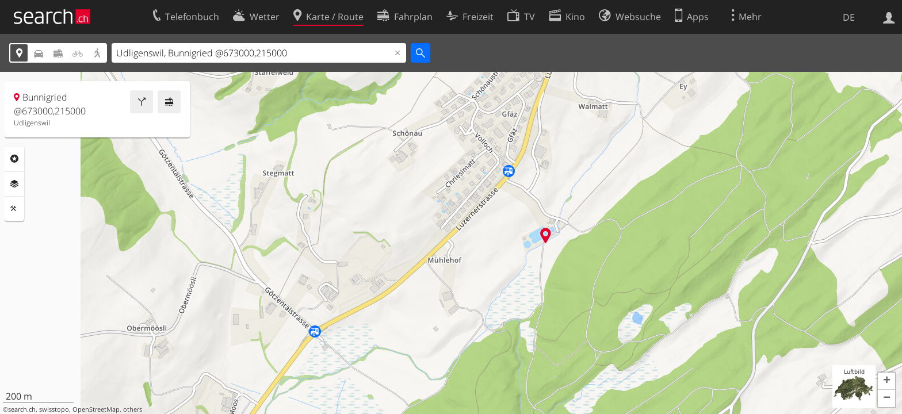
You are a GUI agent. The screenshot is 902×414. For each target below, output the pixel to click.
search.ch (22, 409)
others (132, 409)
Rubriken (14, 159)
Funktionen (14, 209)
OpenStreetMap (96, 409)
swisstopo (54, 409)
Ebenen (14, 184)
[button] (886, 381)
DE (849, 17)
